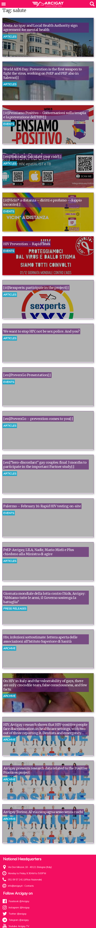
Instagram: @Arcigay (19, 907)
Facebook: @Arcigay (19, 901)
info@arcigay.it (15, 885)
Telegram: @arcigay (19, 919)
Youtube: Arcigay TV (19, 926)
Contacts (29, 885)
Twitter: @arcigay (17, 913)
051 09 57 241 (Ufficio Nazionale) (25, 879)
